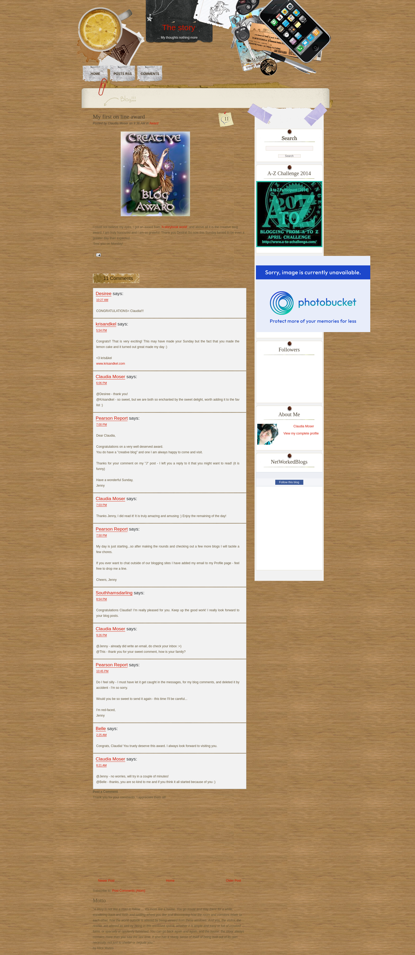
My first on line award (119, 116)
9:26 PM (101, 635)
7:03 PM (101, 504)
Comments (150, 74)
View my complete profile (301, 433)
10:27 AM (102, 299)
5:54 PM (101, 330)
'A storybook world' (174, 227)
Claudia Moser (110, 376)
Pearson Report (112, 418)
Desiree (104, 293)
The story (178, 27)
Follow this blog (289, 482)
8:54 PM (101, 599)
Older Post (233, 880)
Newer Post (106, 880)
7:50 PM (101, 535)
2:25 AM (101, 734)
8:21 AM (101, 765)
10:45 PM (102, 671)
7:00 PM (101, 424)
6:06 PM (101, 382)
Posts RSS (123, 74)
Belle (101, 728)
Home (95, 74)
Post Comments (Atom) (128, 891)
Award (153, 123)
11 (226, 118)
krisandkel (106, 324)
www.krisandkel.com (110, 363)
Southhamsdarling (114, 592)
